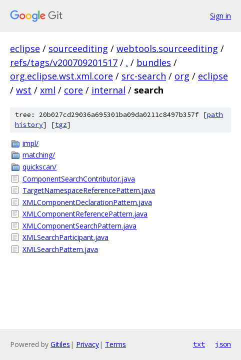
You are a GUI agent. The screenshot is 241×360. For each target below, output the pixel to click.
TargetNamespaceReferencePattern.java (88, 190)
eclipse (25, 48)
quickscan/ (39, 167)
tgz (61, 124)
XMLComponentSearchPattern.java (79, 225)
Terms (115, 344)
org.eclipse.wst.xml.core (61, 76)
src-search (144, 76)
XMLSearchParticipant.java (65, 237)
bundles (153, 62)
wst (24, 90)
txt (199, 344)
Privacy (87, 344)
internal (109, 90)
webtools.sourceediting (167, 48)
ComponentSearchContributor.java (78, 179)
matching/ (38, 155)
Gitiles (60, 344)
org (182, 76)
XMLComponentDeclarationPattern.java (87, 202)
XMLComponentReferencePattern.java (85, 213)
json (223, 344)
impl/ (30, 143)
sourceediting (78, 48)
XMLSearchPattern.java (60, 249)
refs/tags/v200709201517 (64, 62)
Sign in (220, 15)
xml (48, 90)
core (73, 90)
